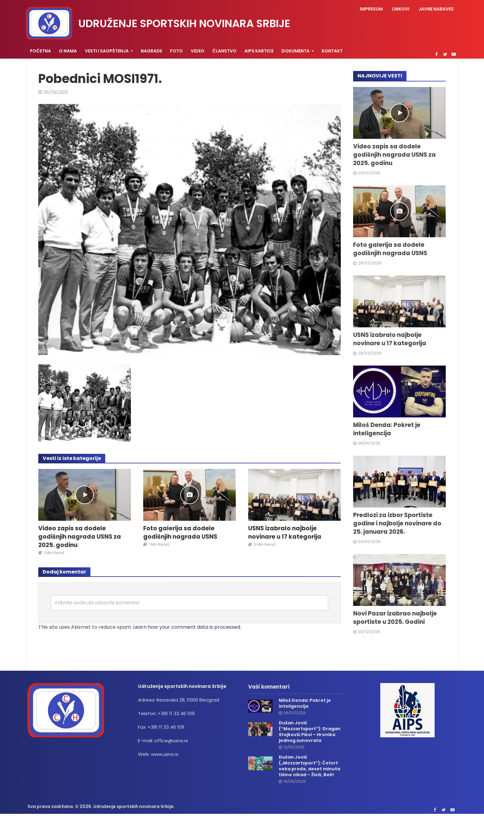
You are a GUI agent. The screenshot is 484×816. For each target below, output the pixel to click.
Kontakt (332, 51)
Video (197, 51)
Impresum (371, 9)
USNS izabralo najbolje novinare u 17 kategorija (284, 532)
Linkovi (400, 9)
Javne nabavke (436, 9)
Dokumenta (296, 51)
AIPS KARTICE (258, 51)
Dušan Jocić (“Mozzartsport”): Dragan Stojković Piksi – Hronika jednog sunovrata (309, 732)
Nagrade (151, 51)
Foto (176, 51)
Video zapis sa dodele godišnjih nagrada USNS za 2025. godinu (79, 536)
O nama (68, 51)
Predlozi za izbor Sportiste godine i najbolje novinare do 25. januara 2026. (397, 523)
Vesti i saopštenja (107, 51)
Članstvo (224, 51)
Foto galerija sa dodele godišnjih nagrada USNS (180, 532)
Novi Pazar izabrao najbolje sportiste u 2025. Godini (395, 618)
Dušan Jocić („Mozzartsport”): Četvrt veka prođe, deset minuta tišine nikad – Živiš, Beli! (309, 766)
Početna (40, 51)
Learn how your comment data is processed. (187, 627)
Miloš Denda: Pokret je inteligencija (386, 429)
